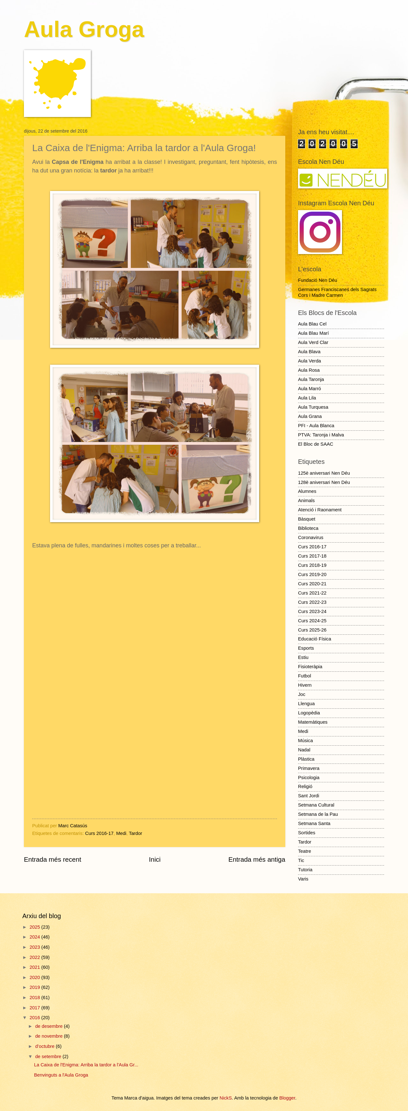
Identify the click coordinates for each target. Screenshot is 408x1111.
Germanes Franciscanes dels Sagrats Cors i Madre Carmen (337, 292)
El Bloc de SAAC (315, 444)
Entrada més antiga (256, 859)
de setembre (48, 1056)
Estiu (303, 657)
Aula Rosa (309, 370)
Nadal (304, 749)
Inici (155, 859)
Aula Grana (310, 416)
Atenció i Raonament (320, 509)
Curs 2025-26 (312, 629)
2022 (35, 957)
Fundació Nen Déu (317, 280)
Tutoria (305, 869)
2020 (35, 977)
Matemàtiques (312, 722)
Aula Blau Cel (312, 323)
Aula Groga (84, 29)
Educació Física (314, 638)
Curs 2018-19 (312, 565)
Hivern (305, 685)
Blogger (287, 1097)
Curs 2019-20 (312, 574)
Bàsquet (306, 519)
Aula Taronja (311, 379)
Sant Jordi (308, 795)
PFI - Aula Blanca (316, 425)
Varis (303, 878)
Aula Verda (309, 360)
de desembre (49, 1026)
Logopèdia (309, 712)
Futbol (304, 675)
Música (305, 740)
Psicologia (308, 777)
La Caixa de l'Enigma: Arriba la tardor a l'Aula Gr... (86, 1064)
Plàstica (306, 759)
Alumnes (307, 491)
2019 (35, 987)
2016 (35, 1017)
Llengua (306, 703)
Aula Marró (309, 388)
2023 (35, 947)
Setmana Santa (314, 823)
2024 (35, 936)
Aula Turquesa (313, 407)
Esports (306, 648)
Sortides (306, 832)
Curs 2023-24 (312, 611)
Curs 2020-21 (312, 583)
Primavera (308, 768)
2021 (35, 967)
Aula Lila (307, 397)
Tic (301, 860)
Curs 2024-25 (312, 620)
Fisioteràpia (310, 666)
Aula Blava (309, 351)
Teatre (304, 851)
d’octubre (45, 1046)
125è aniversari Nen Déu (324, 473)
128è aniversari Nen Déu (324, 482)
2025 (35, 927)
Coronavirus (310, 537)
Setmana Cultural (316, 805)
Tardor (135, 833)
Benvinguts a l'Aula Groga (61, 1075)
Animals (306, 500)
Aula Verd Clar (313, 342)
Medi (121, 833)
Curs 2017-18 (312, 556)
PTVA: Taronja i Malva (321, 434)
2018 (35, 997)
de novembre (49, 1036)
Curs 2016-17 (99, 833)
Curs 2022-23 (312, 602)
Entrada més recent (52, 859)
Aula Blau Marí (313, 333)
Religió (305, 786)
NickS (226, 1097)
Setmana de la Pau (318, 814)
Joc (301, 694)
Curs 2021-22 (312, 593)
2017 (35, 1007)
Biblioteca (308, 528)
